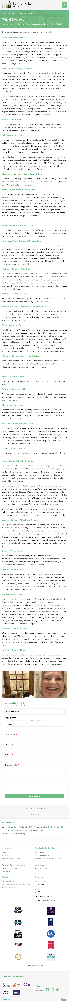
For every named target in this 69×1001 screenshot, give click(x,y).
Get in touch (34, 814)
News (4, 861)
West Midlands (35, 829)
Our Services (39, 851)
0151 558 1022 (12, 712)
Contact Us (6, 871)
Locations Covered (41, 868)
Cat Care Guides (8, 880)
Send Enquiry (34, 796)
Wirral (22, 13)
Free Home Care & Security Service (47, 858)
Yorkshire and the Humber (13, 833)
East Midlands (9, 826)
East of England (25, 826)
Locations (13, 13)
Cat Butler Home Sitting (43, 855)
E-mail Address (10, 735)
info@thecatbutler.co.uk (43, 896)
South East (7, 829)
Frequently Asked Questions (12, 858)
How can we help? (11, 765)
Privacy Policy (7, 998)
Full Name (8, 725)
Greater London (41, 826)
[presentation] (18, 787)
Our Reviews (39, 864)
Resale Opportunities (9, 868)
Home (4, 13)
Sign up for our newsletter (14, 964)
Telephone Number (12, 745)
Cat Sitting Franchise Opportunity (14, 864)
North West (57, 826)
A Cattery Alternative (9, 887)
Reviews (31, 13)
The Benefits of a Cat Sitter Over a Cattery (17, 884)
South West (21, 829)
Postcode (8, 755)
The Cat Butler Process (43, 861)
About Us (5, 855)
